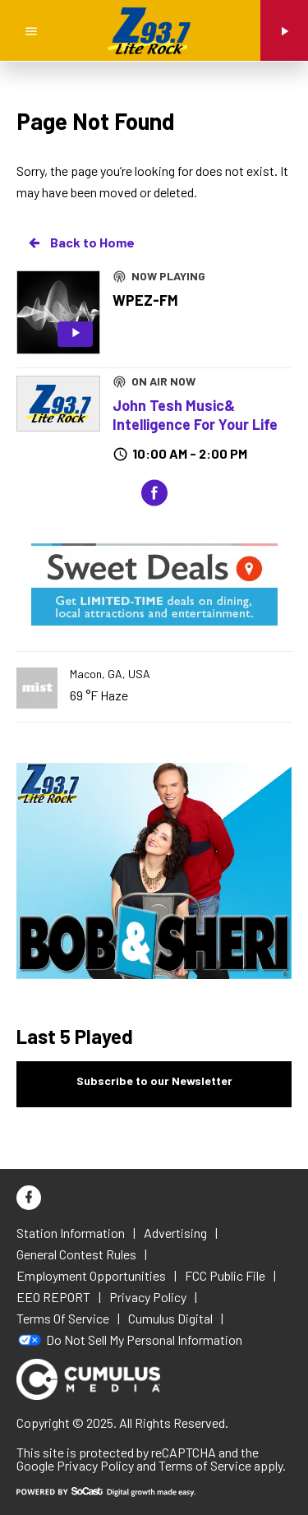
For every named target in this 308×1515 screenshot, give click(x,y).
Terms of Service (205, 1465)
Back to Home (80, 242)
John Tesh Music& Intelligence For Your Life (195, 414)
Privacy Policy (95, 1465)
